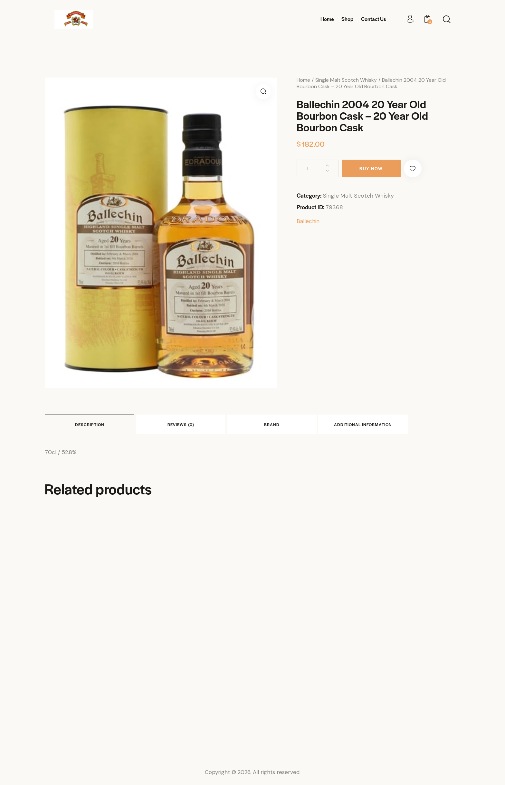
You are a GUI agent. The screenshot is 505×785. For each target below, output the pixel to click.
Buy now (371, 168)
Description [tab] (89, 424)
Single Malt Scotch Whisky (346, 80)
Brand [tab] (272, 424)
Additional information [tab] (363, 424)
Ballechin (308, 221)
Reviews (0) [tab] (180, 424)
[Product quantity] (317, 168)
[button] (263, 91)
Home (303, 80)
